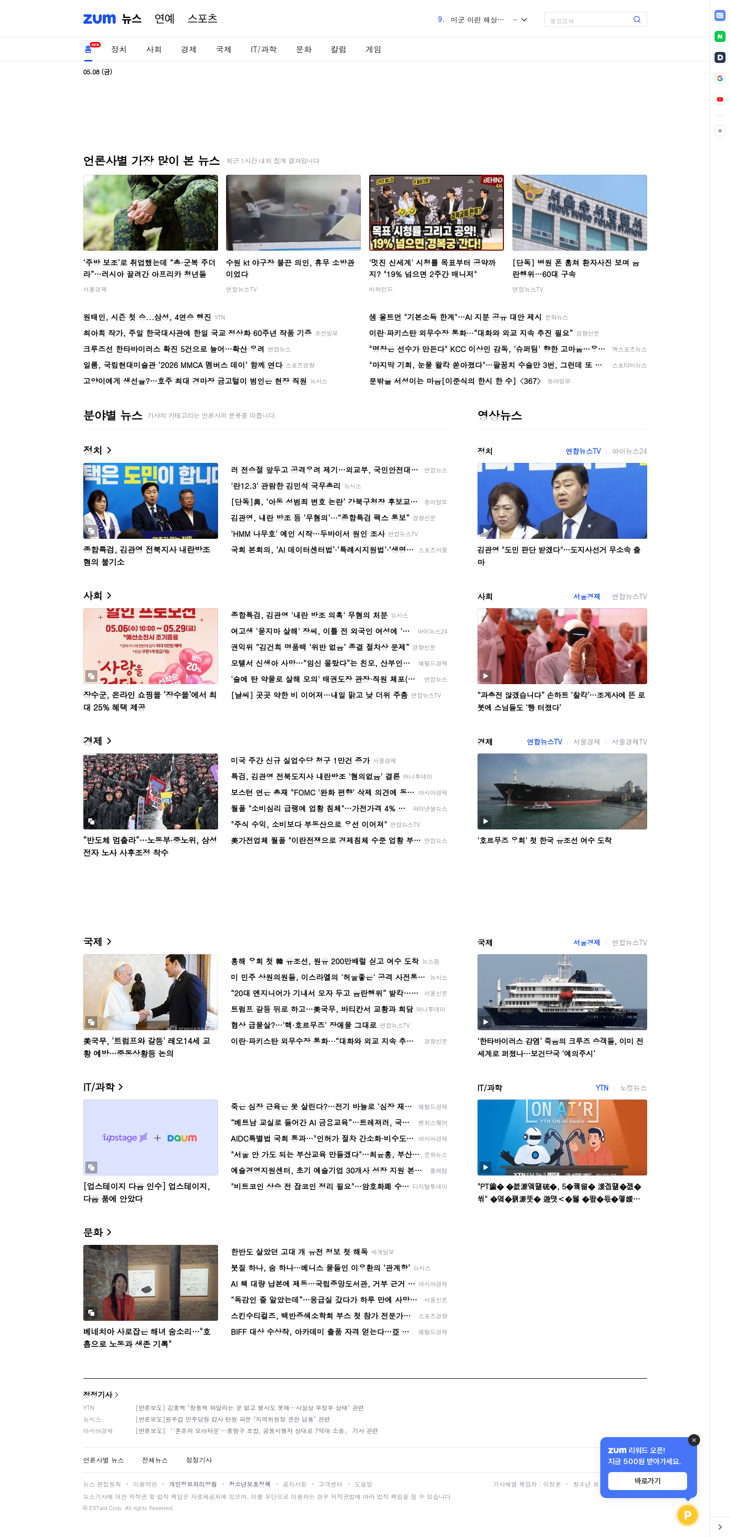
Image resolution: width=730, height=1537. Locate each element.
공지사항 (295, 1484)
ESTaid (98, 1508)
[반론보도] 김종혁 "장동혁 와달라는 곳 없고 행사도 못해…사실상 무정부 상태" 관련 (250, 1407)
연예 (165, 18)
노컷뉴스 (633, 1088)
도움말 (364, 1484)
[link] (720, 15)
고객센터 (331, 1484)
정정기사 (97, 1394)
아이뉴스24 (629, 451)
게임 (374, 49)
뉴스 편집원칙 (102, 1484)
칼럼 (339, 49)
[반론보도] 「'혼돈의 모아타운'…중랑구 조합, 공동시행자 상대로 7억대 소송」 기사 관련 (257, 1430)
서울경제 (95, 289)
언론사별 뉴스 (103, 1460)
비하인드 (381, 289)
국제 (224, 49)
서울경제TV (629, 742)
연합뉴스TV (241, 289)
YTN (602, 1088)
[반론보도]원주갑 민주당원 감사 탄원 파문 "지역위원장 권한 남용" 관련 (233, 1419)
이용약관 (145, 1484)
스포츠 (203, 18)
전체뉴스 (155, 1460)
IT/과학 (264, 49)
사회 (154, 49)
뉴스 (132, 18)
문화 (304, 49)
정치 (119, 49)
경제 (189, 49)
